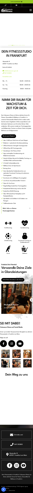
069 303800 (7, 73)
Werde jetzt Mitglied (9, 136)
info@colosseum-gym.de (10, 71)
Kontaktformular (7, 76)
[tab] (16, 210)
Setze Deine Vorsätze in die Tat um (13, 279)
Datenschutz (12, 490)
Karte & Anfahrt (7, 67)
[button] (3, 489)
